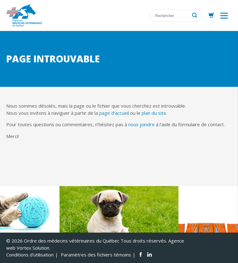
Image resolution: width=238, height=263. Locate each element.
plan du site (154, 113)
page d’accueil (114, 113)
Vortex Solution (33, 248)
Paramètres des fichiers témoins (96, 255)
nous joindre (141, 124)
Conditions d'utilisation (30, 255)
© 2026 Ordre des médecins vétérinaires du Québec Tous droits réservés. (86, 241)
